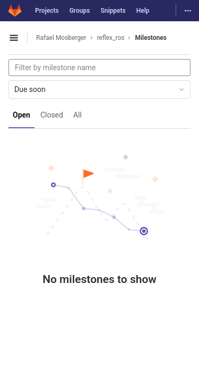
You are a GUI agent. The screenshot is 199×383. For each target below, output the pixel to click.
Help (143, 10)
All (77, 115)
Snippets (112, 10)
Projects (47, 10)
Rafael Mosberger (61, 37)
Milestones (150, 37)
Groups (80, 10)
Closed (51, 115)
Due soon (100, 89)
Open (21, 115)
